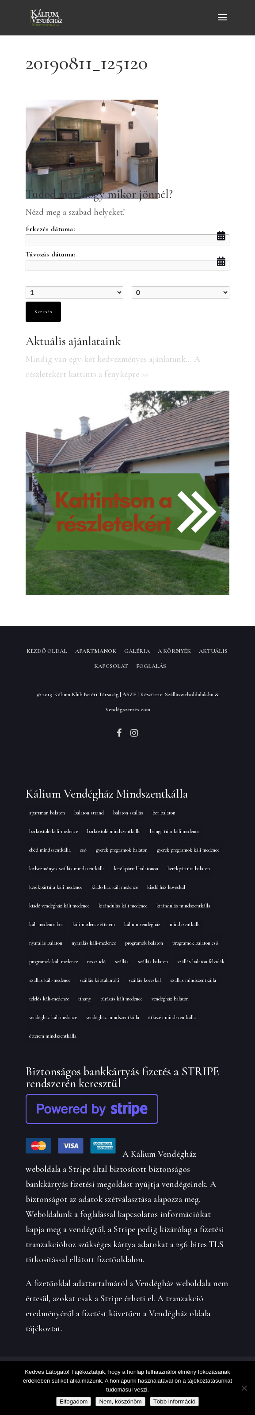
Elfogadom (74, 1401)
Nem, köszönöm (120, 1401)
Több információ (174, 1401)
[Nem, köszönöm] (244, 1388)
